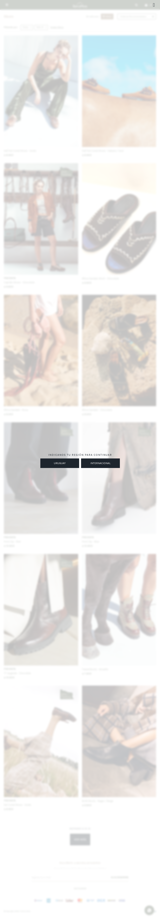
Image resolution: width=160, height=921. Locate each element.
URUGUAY (60, 463)
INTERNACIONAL (100, 463)
